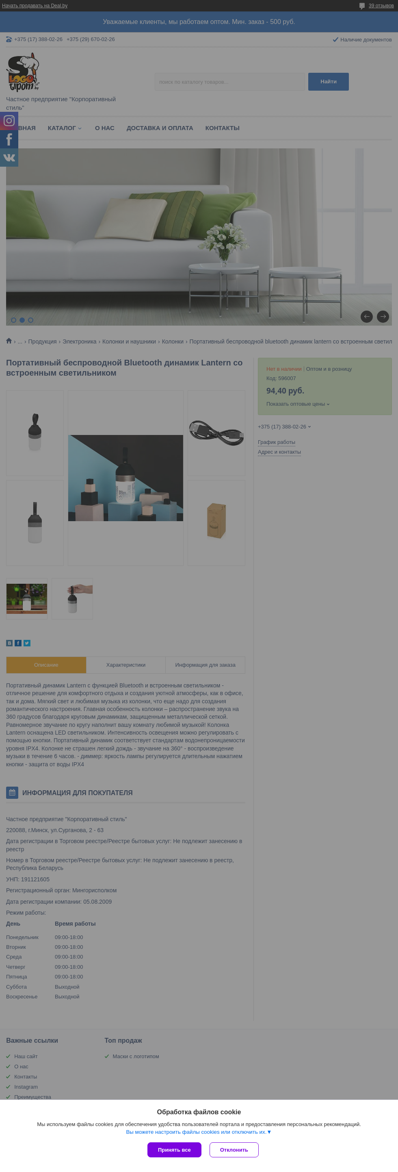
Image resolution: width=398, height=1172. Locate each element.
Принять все (174, 1150)
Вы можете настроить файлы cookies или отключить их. (196, 1132)
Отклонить (234, 1150)
